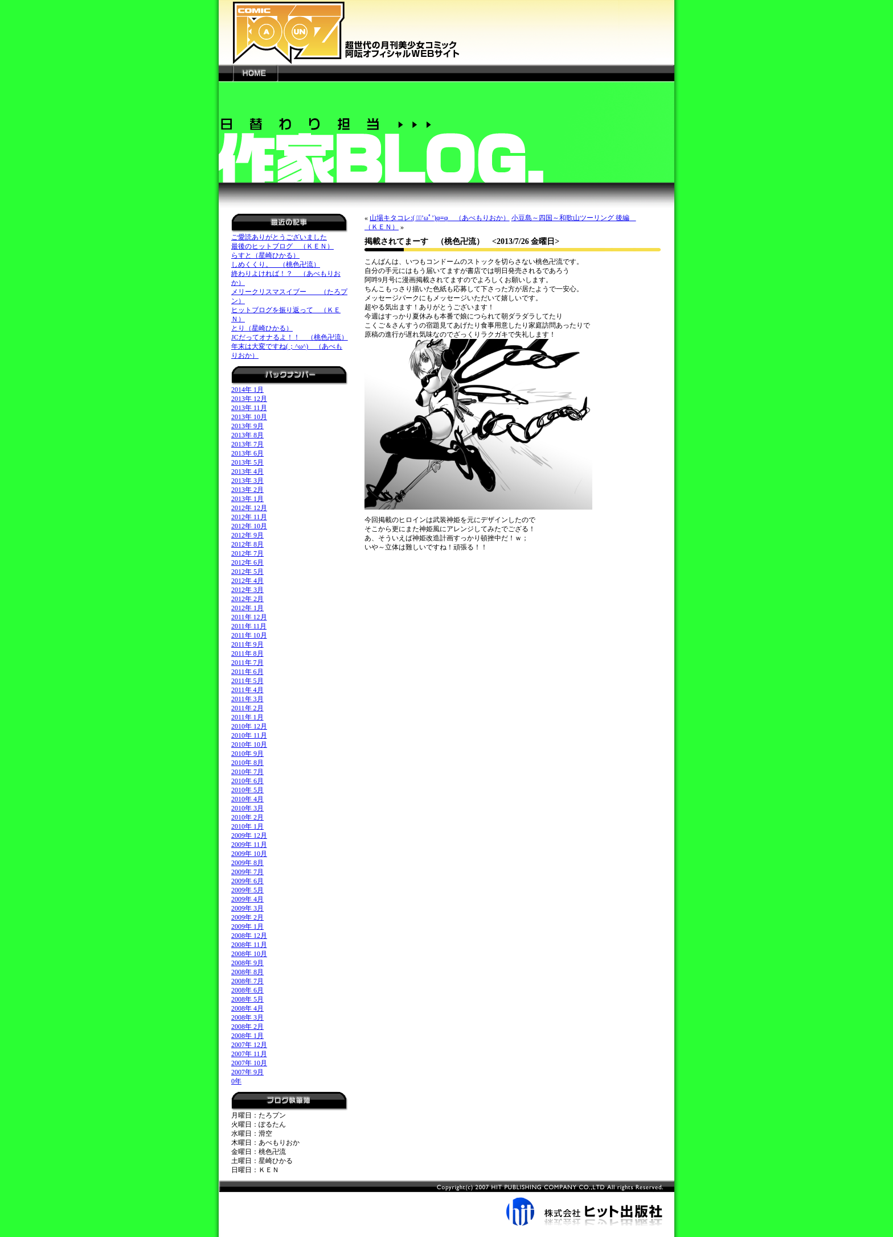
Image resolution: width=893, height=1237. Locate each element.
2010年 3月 (247, 808)
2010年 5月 (247, 790)
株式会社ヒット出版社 (446, 1203)
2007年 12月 (249, 1045)
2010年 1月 (247, 826)
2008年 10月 (249, 954)
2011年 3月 (247, 699)
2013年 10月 (249, 417)
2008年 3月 (247, 1017)
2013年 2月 (247, 490)
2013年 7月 (247, 444)
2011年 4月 (247, 690)
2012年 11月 (249, 517)
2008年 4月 (247, 1008)
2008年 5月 (247, 999)
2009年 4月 (247, 899)
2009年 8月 (247, 863)
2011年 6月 (247, 672)
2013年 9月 (247, 426)
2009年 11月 (249, 845)
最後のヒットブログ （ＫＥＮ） (282, 246)
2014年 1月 (247, 390)
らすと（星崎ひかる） (265, 255)
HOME (255, 72)
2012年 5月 (247, 572)
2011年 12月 (249, 617)
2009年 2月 (247, 917)
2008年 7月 (247, 981)
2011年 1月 (247, 717)
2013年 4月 (247, 471)
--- (226, 72)
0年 (236, 1081)
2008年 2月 (247, 1027)
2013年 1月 (247, 499)
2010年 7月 (247, 772)
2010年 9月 (247, 754)
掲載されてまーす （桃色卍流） (424, 241)
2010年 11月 (249, 735)
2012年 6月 (247, 562)
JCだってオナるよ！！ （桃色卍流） (289, 337)
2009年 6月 (247, 881)
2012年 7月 (247, 553)
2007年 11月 (249, 1054)
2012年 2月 (247, 599)
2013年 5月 (247, 462)
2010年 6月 (247, 781)
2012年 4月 (247, 581)
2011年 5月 (247, 681)
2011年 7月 (247, 663)
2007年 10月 (249, 1063)
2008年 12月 (249, 936)
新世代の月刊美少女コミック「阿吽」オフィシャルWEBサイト (446, 32)
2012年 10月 (249, 526)
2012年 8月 (247, 544)
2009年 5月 (247, 890)
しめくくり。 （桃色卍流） (275, 264)
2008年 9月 (247, 963)
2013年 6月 (247, 453)
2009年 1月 (247, 926)
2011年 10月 (249, 635)
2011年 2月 (247, 708)
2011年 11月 (249, 626)
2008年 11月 (249, 945)
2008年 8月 (247, 972)
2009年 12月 (249, 835)
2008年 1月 (247, 1036)
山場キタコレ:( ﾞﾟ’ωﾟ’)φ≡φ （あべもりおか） (440, 218)
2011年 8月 (247, 653)
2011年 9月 (247, 644)
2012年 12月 (249, 508)
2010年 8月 (247, 763)
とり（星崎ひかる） (262, 328)
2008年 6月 (247, 990)
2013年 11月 (249, 408)
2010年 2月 (247, 817)
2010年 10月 (249, 744)
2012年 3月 (247, 590)
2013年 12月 (249, 399)
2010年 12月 (249, 726)
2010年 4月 (247, 799)
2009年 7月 (247, 872)
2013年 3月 (247, 481)
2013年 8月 (247, 435)
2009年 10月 (249, 854)
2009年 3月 (247, 908)
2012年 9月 (247, 535)
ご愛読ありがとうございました (279, 237)
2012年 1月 (247, 608)
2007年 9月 (247, 1072)
